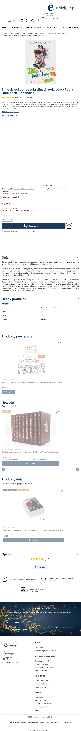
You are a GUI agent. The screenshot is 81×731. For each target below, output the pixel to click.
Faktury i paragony (42, 663)
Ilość (3, 216)
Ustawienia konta (41, 683)
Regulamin (20, 626)
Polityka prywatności (42, 700)
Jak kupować (39, 647)
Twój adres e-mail (13, 618)
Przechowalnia (40, 686)
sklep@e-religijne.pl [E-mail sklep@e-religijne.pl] (51, 18)
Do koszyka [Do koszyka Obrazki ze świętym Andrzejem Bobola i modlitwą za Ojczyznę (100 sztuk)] (33, 540)
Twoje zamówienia (42, 680)
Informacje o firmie (42, 706)
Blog (36, 709)
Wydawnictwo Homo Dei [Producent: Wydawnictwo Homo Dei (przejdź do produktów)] (10, 197)
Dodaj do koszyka (36, 226)
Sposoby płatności (41, 670)
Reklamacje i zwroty (42, 660)
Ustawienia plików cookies (45, 650)
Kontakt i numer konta (43, 703)
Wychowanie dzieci (61, 33)
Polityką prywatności (20, 628)
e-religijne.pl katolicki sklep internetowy (14, 33)
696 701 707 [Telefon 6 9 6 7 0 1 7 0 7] (49, 13)
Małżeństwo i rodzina (46, 33)
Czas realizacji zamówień (44, 667)
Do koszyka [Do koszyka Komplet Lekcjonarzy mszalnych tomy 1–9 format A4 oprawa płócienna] (30, 463)
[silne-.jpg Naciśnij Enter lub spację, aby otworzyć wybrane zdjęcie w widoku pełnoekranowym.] (40, 62)
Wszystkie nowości (10, 406)
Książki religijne (32, 33)
